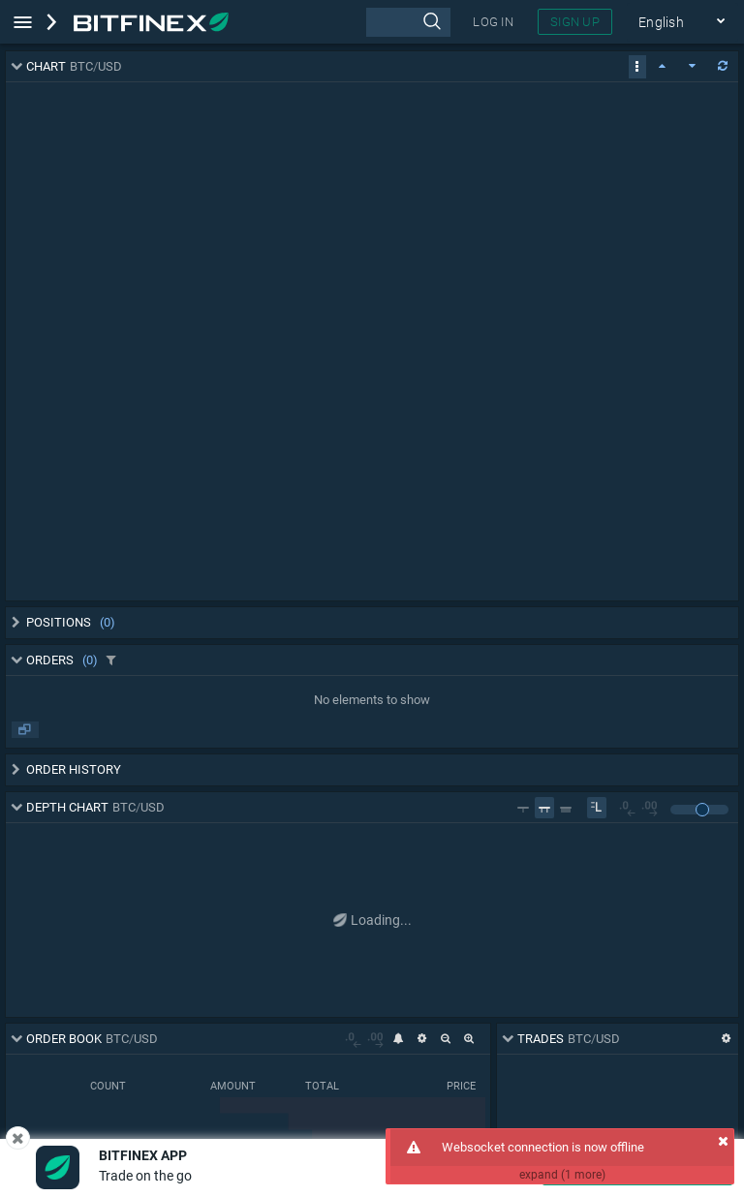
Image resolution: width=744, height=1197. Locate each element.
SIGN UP (575, 22)
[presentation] (408, 22)
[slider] (702, 809)
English (682, 22)
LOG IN (493, 22)
